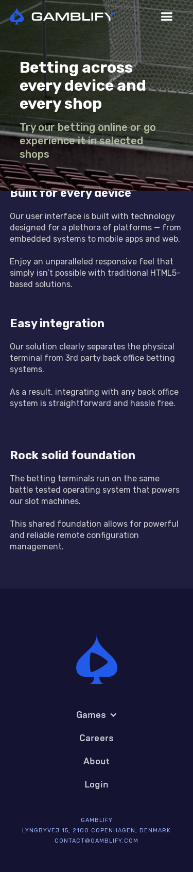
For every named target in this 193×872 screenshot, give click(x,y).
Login (96, 784)
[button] (166, 16)
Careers (96, 738)
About (96, 761)
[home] (70, 16)
